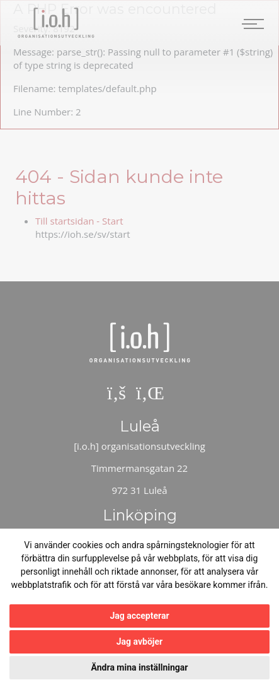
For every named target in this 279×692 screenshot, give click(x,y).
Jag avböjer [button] (139, 641)
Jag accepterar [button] (139, 616)
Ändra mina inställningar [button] (139, 667)
